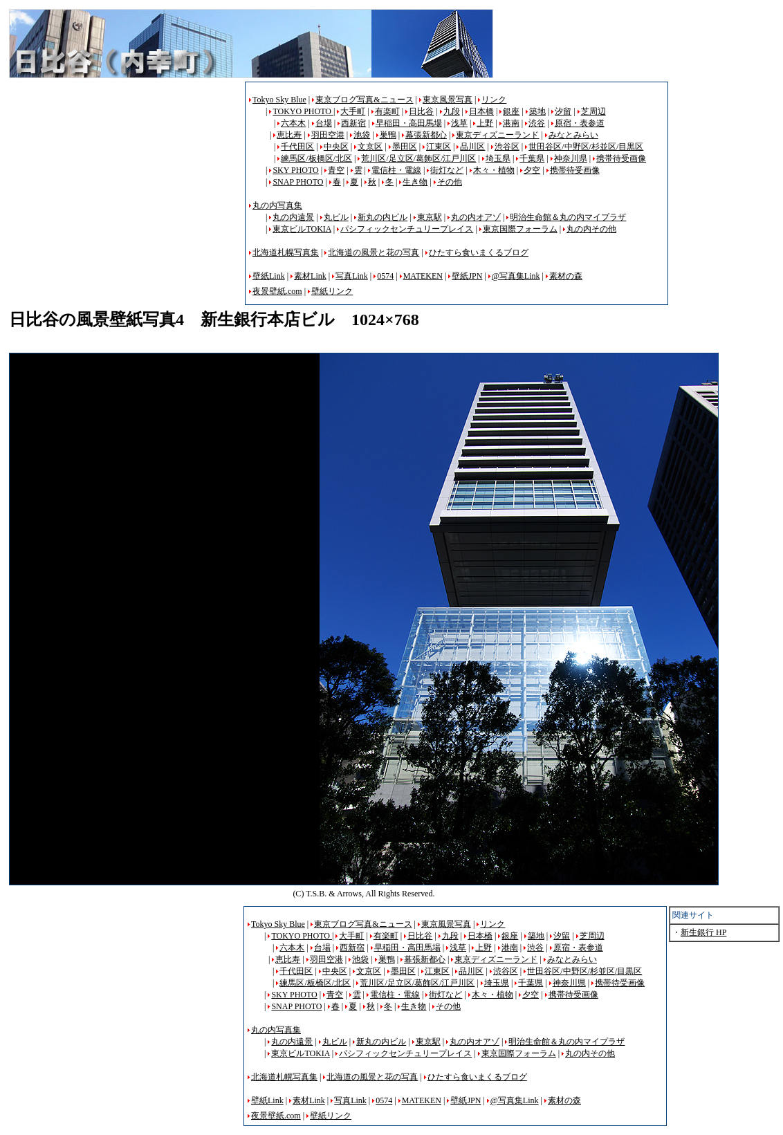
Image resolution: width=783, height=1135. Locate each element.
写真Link (351, 276)
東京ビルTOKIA (302, 229)
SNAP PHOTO (298, 182)
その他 (449, 182)
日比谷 (421, 111)
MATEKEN (423, 276)
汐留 (563, 111)
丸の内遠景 (293, 217)
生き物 (415, 182)
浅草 (459, 123)
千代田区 (297, 146)
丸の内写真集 (277, 205)
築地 (537, 111)
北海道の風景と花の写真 (373, 252)
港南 (511, 123)
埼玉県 (498, 158)
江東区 (438, 146)
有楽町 (387, 111)
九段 (451, 111)
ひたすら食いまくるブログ (478, 252)
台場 (323, 123)
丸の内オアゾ (476, 217)
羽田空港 (327, 135)
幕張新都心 (426, 135)
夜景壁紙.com (277, 291)
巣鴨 (388, 135)
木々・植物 (494, 170)
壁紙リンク (332, 291)
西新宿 (353, 123)
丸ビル (336, 217)
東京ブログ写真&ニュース (364, 99)
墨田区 (404, 146)
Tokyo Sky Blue (279, 99)
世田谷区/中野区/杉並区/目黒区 (585, 146)
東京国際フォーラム (520, 229)
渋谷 (536, 123)
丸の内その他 (591, 229)
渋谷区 (507, 146)
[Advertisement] (125, 178)
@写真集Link (516, 276)
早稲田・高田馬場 (409, 123)
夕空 (532, 170)
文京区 (370, 146)
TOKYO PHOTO (303, 111)
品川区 (472, 146)
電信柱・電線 (396, 170)
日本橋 (481, 111)
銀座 (511, 111)
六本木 (293, 123)
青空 (336, 170)
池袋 (361, 135)
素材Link (310, 276)
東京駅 (429, 217)
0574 (385, 276)
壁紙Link (268, 276)
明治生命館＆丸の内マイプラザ (568, 217)
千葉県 (531, 158)
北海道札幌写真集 (285, 252)
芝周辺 (593, 111)
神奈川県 (570, 158)
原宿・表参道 (580, 123)
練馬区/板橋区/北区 (316, 158)
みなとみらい (573, 135)
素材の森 (565, 276)
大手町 (352, 111)
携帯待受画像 (621, 158)
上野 (485, 123)
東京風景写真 (447, 99)
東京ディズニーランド (497, 135)
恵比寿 (289, 135)
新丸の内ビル (382, 217)
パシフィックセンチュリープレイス (406, 229)
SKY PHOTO (295, 170)
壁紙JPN (467, 276)
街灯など (446, 170)
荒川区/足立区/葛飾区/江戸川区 (418, 158)
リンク (493, 99)
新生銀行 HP (703, 932)
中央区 (336, 146)
